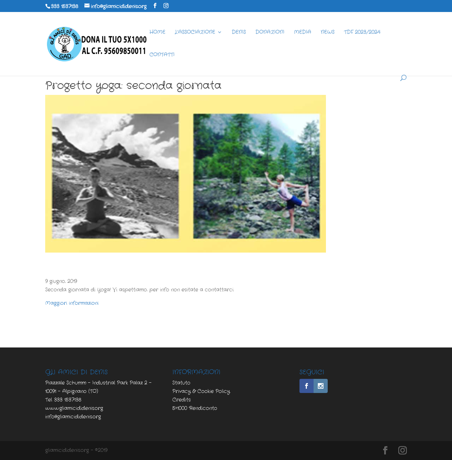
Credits (181, 399)
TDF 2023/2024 (362, 33)
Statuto (181, 382)
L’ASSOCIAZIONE (195, 33)
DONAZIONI (269, 33)
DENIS (239, 33)
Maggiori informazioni (72, 303)
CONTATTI (161, 55)
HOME (157, 33)
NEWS (327, 33)
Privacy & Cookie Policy (201, 391)
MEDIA (302, 33)
